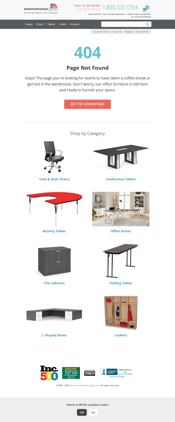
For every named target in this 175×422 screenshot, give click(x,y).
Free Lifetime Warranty (114, 14)
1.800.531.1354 (120, 7)
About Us (117, 31)
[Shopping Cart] (145, 10)
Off (82, 412)
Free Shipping (94, 14)
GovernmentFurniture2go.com (85, 385)
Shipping (128, 31)
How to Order (142, 31)
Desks (29, 24)
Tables (51, 24)
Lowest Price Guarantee (139, 14)
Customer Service (101, 31)
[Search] (147, 24)
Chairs (40, 24)
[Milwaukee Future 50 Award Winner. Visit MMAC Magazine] (89, 373)
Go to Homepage (87, 104)
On (93, 412)
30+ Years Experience (141, 17)
